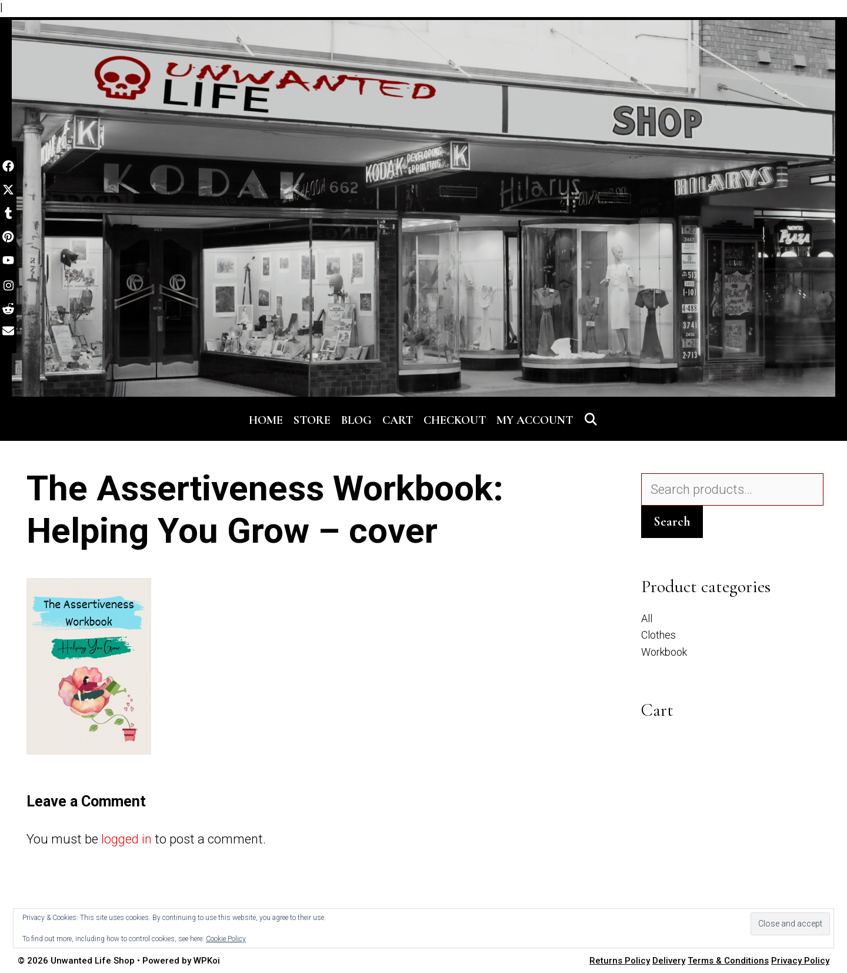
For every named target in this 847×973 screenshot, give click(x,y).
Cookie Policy (226, 939)
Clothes (658, 635)
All (646, 618)
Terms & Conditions (728, 960)
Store (312, 420)
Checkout (455, 420)
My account (534, 420)
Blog (356, 420)
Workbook (664, 652)
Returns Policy (619, 960)
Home (266, 420)
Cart (397, 420)
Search (672, 521)
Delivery (668, 960)
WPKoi (207, 960)
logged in (126, 839)
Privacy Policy (800, 960)
